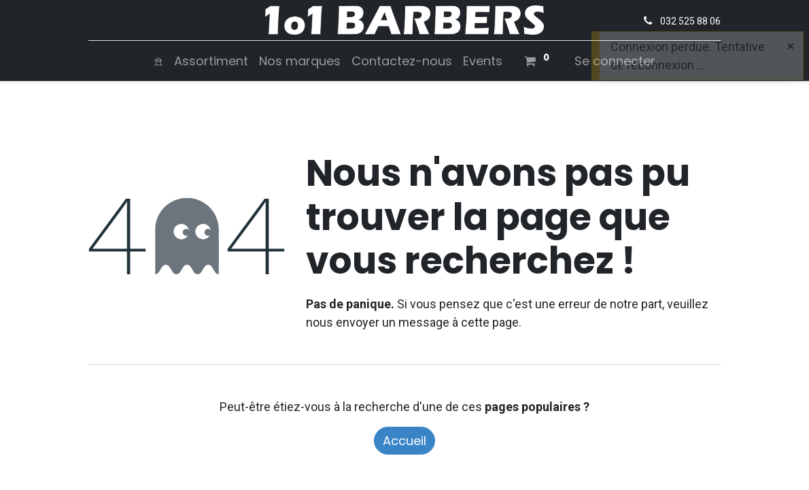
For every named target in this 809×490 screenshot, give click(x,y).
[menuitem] (158, 61)
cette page (490, 322)
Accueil (404, 440)
